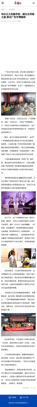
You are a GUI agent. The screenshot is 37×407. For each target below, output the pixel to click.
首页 (3, 10)
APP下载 (25, 397)
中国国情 (11, 10)
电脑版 (14, 397)
